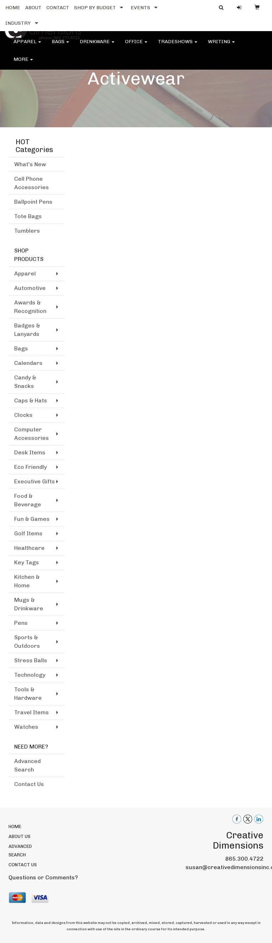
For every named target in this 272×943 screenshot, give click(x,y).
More (23, 63)
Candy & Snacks (25, 381)
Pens (21, 622)
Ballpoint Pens (33, 201)
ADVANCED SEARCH (20, 850)
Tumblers (27, 230)
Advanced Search (27, 765)
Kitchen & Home (27, 581)
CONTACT (57, 8)
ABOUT (33, 8)
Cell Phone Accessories (31, 183)
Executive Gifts (34, 481)
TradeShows (177, 46)
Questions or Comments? (43, 877)
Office (136, 46)
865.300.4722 (244, 858)
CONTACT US (22, 864)
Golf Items (28, 533)
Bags (60, 46)
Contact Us (29, 784)
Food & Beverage (27, 500)
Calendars (28, 363)
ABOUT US (19, 836)
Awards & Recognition (30, 306)
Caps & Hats (30, 400)
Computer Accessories (31, 433)
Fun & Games (32, 519)
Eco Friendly (30, 467)
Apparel (27, 46)
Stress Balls (30, 660)
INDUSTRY (18, 23)
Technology (29, 674)
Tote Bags (28, 216)
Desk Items (29, 452)
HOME (12, 8)
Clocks (23, 415)
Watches (26, 726)
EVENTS (140, 8)
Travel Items (31, 712)
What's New (30, 164)
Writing (221, 46)
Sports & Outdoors (27, 641)
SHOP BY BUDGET (95, 8)
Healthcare (29, 548)
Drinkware (97, 46)
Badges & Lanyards (27, 329)
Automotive (30, 288)
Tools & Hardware (28, 693)
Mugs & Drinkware (28, 604)
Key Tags (26, 562)
